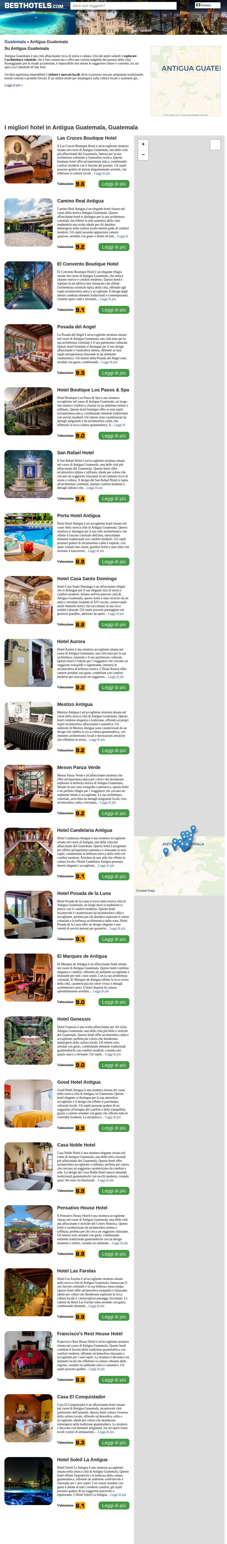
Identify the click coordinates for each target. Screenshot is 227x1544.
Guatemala (15, 41)
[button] (184, 838)
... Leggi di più (100, 173)
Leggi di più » (13, 85)
